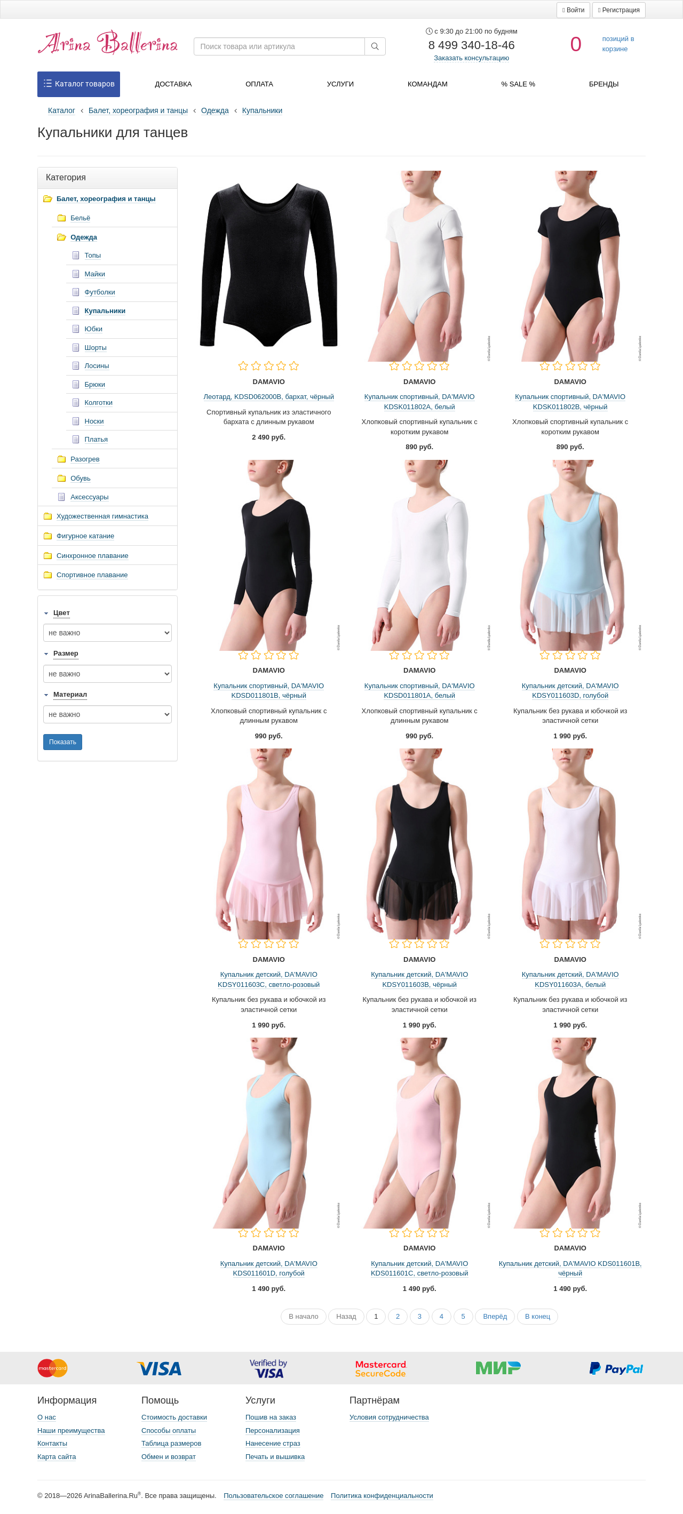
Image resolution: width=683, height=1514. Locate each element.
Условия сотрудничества (389, 1417)
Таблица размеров (171, 1443)
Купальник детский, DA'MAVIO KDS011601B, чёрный (570, 1269)
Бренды (604, 84)
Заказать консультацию (471, 58)
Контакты (52, 1443)
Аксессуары (89, 497)
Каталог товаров (79, 84)
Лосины (97, 366)
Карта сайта (56, 1457)
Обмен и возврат (168, 1457)
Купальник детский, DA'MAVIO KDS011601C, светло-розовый (419, 1269)
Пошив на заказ (270, 1417)
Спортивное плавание (92, 575)
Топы (93, 255)
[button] (573, 10)
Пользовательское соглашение (273, 1496)
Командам (428, 84)
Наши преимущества (71, 1431)
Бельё (80, 218)
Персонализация (272, 1431)
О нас (46, 1417)
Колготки (99, 403)
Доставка (173, 84)
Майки (95, 274)
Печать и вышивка (275, 1457)
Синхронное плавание (93, 556)
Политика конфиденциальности (382, 1496)
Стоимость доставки (174, 1417)
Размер (65, 653)
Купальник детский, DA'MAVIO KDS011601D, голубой (268, 1269)
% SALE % (519, 84)
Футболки (100, 292)
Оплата (259, 84)
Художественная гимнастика (102, 516)
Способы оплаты (168, 1431)
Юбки (94, 329)
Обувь (80, 478)
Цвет (61, 613)
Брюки (95, 384)
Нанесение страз (272, 1443)
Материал (70, 694)
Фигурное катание (85, 536)
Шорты (96, 348)
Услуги (340, 84)
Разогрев (84, 459)
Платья (96, 439)
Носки (94, 421)
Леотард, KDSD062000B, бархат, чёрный (269, 397)
